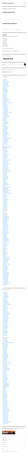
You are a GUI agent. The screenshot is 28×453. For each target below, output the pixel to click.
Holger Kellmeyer (6, 168)
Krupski (4, 194)
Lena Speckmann (5, 199)
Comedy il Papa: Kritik (8, 12)
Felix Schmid (5, 338)
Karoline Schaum (5, 355)
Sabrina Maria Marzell (6, 259)
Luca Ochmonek (5, 374)
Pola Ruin (4, 250)
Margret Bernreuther (6, 218)
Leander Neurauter (6, 368)
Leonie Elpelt (5, 201)
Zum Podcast (4, 446)
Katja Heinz (5, 361)
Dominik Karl (5, 326)
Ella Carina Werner (6, 134)
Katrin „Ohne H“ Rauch (6, 190)
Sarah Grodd (5, 262)
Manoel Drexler (5, 377)
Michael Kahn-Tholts (6, 386)
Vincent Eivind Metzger (6, 282)
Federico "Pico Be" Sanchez (7, 146)
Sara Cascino (5, 404)
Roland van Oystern (6, 256)
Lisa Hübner (5, 371)
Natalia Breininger (6, 238)
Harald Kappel (5, 164)
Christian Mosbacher (6, 314)
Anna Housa (5, 92)
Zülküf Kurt (5, 284)
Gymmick (4, 158)
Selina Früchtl (5, 407)
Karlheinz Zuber (5, 354)
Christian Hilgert (5, 311)
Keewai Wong (5, 364)
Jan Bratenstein (5, 175)
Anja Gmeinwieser (6, 91)
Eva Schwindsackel (6, 140)
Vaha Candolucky (5, 417)
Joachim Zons (5, 347)
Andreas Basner (5, 294)
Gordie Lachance (5, 341)
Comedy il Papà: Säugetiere (9, 23)
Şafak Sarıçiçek (5, 260)
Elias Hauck (5, 130)
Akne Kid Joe (5, 79)
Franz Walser (5, 150)
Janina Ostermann (6, 346)
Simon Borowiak (5, 266)
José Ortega (5, 348)
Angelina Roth (5, 90)
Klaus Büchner (5, 191)
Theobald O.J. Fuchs (6, 276)
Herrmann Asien (5, 167)
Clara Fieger (5, 118)
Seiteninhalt (4, 437)
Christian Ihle (5, 113)
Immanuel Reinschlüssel (7, 171)
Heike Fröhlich (5, 166)
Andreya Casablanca (6, 85)
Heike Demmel (5, 343)
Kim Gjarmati (5, 365)
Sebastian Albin (5, 406)
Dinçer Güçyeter (5, 129)
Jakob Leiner (5, 174)
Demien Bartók (5, 126)
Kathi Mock (5, 359)
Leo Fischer (5, 200)
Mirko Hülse (5, 235)
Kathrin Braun (5, 360)
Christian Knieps (5, 114)
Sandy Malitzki (5, 403)
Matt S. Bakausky (5, 226)
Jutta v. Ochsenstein (6, 184)
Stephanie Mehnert (6, 273)
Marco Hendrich (5, 379)
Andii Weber (5, 80)
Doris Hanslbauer (6, 327)
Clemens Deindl (5, 319)
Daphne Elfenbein (6, 123)
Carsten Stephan (5, 109)
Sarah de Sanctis (5, 261)
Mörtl (4, 390)
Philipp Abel (5, 399)
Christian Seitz (5, 316)
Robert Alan (5, 255)
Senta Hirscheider (6, 408)
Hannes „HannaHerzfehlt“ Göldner (8, 342)
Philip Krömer (5, 248)
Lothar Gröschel (5, 206)
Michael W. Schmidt (6, 232)
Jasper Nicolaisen (5, 178)
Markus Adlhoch (5, 382)
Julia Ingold (5, 352)
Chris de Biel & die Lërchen (7, 112)
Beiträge (5, 19)
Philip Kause (5, 398)
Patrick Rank (5, 396)
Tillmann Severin (5, 412)
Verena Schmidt (5, 281)
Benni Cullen (5, 101)
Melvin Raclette (5, 228)
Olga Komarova (5, 395)
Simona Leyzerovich (6, 409)
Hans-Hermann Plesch (6, 163)
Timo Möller (5, 413)
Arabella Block (5, 97)
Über (3, 448)
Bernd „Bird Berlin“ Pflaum (7, 102)
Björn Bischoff (5, 104)
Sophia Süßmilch (5, 269)
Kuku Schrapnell (5, 195)
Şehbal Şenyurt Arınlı (6, 264)
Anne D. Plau (5, 93)
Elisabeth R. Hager (6, 133)
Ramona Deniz (5, 251)
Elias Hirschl (5, 131)
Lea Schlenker (5, 196)
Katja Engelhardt (5, 188)
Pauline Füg (5, 244)
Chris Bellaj (5, 310)
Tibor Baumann (5, 277)
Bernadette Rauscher (6, 303)
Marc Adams (5, 212)
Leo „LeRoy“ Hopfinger (6, 369)
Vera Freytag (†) (5, 280)
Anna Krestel (5, 299)
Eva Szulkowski (5, 141)
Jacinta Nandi (5, 173)
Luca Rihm (4, 207)
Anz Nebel (4, 96)
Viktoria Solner (5, 420)
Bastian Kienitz (5, 98)
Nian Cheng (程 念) (6, 240)
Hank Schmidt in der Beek (7, 160)
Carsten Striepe (5, 111)
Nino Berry (4, 242)
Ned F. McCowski (5, 239)
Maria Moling (5, 221)
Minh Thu (4, 387)
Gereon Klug (5, 156)
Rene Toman (5, 402)
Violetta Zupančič (5, 423)
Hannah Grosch (5, 161)
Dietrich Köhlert (5, 325)
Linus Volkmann (5, 204)
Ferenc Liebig (5, 339)
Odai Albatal (5, 393)
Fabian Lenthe (5, 144)
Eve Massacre (5, 142)
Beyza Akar (5, 305)
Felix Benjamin (5, 147)
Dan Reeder (5, 120)
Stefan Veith (5, 271)
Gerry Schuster (5, 157)
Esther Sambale (5, 331)
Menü (24, 3)
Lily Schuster (5, 202)
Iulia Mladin (5, 172)
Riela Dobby (5, 254)
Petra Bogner (5, 397)
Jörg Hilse (4, 180)
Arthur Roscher (5, 300)
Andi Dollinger (5, 292)
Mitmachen (4, 444)
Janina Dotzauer (5, 177)
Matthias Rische (5, 227)
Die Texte (3, 442)
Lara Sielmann (5, 366)
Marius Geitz (5, 222)
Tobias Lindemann (6, 414)
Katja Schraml (5, 189)
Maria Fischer (5, 220)
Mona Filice (5, 388)
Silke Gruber (5, 265)
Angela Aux (5, 87)
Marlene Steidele (5, 223)
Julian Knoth (5, 182)
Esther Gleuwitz (5, 139)
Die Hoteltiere (5, 128)
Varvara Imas (5, 418)
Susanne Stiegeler (6, 275)
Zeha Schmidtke (5, 283)
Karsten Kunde (5, 357)
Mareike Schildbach (6, 216)
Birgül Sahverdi (5, 306)
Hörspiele (7, 29)
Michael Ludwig (5, 231)
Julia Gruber (5, 349)
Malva (4, 211)
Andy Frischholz (5, 86)
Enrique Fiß (5, 330)
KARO (4, 185)
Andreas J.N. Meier (6, 81)
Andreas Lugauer (5, 82)
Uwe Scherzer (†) (5, 415)
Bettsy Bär (4, 103)
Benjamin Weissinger (6, 100)
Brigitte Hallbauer (6, 107)
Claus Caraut (5, 119)
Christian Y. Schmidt (6, 115)
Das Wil (4, 124)
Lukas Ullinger (5, 209)
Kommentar (8, 19)
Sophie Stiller (5, 270)
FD (3, 145)
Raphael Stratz (5, 253)
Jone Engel (4, 179)
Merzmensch (5, 229)
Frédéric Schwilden (6, 153)
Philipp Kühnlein (5, 401)
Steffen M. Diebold (6, 272)
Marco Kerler (5, 215)
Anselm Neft (5, 95)
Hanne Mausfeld (5, 162)
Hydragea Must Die (6, 169)
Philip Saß (4, 249)
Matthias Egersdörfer (6, 384)
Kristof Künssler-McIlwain (7, 193)
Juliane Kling (5, 183)
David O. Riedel (5, 321)
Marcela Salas (5, 213)
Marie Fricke (5, 381)
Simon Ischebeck (5, 267)
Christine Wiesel (5, 117)
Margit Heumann (5, 217)
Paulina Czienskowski (6, 243)
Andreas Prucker (5, 84)
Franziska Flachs (5, 151)
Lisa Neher (4, 205)
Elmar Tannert (5, 136)
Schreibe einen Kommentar (15, 19)
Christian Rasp (5, 315)
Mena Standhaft (5, 385)
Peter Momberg (5, 245)
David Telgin (5, 125)
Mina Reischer (5, 233)
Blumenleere (5, 106)
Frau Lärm (4, 152)
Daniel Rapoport (5, 122)
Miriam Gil (4, 234)
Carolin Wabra (5, 108)
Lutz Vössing (5, 210)
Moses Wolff (5, 237)
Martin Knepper (5, 224)
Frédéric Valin (5, 155)
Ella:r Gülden (5, 135)
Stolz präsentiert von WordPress (14, 451)
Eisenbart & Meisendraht (8, 3)
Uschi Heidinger (5, 278)
